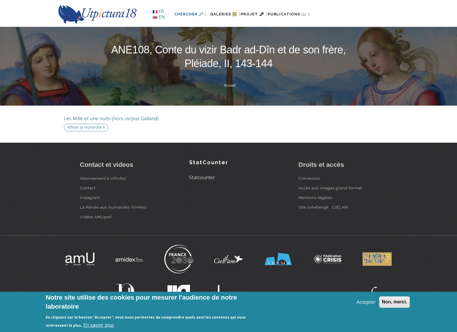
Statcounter (202, 177)
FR (158, 11)
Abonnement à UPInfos (103, 178)
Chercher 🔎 (190, 14)
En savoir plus (98, 325)
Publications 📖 (306, 14)
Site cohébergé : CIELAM (323, 207)
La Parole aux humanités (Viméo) (113, 207)
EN (159, 17)
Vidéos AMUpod (96, 216)
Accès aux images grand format (330, 188)
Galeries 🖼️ (229, 14)
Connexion (309, 178)
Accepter (366, 302)
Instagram (90, 197)
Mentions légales (315, 197)
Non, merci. (394, 301)
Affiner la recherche (86, 127)
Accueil (230, 85)
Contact (88, 188)
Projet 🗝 (264, 14)
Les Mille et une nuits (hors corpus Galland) (111, 118)
